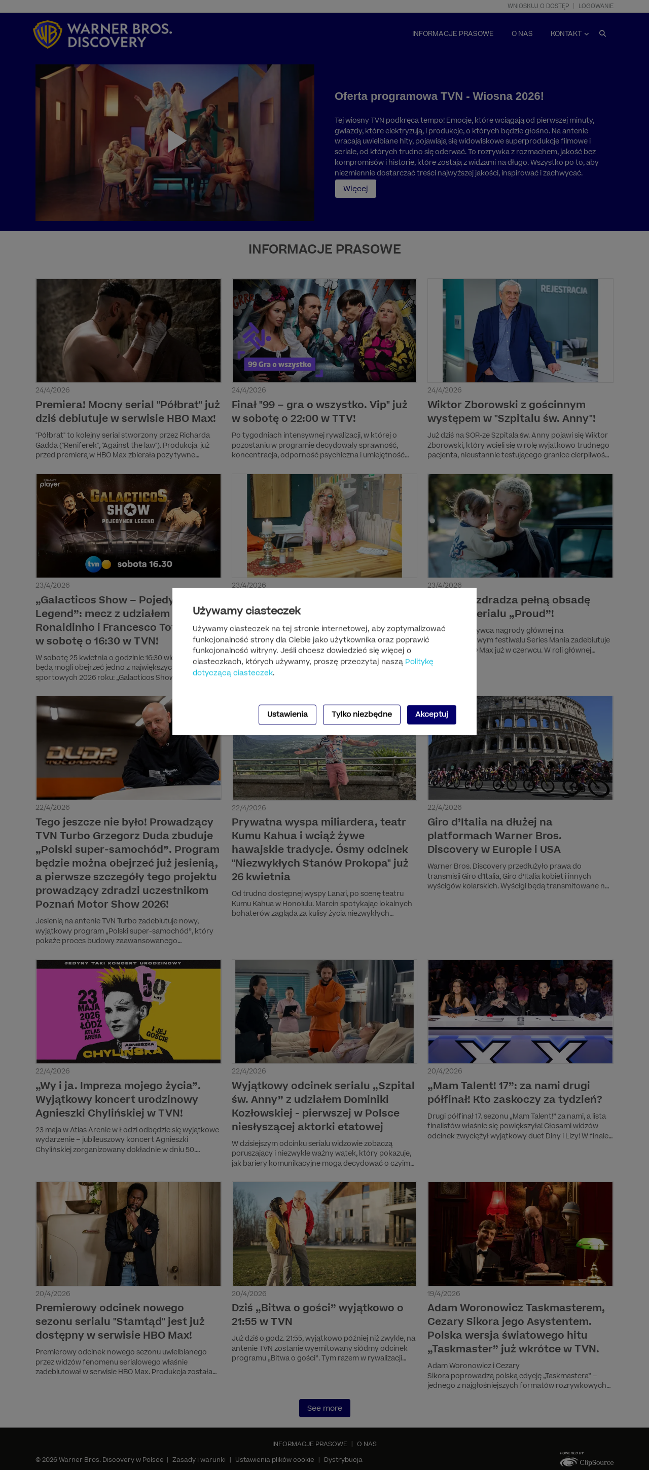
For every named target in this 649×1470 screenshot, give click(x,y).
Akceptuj (431, 714)
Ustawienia (287, 714)
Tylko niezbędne (362, 714)
